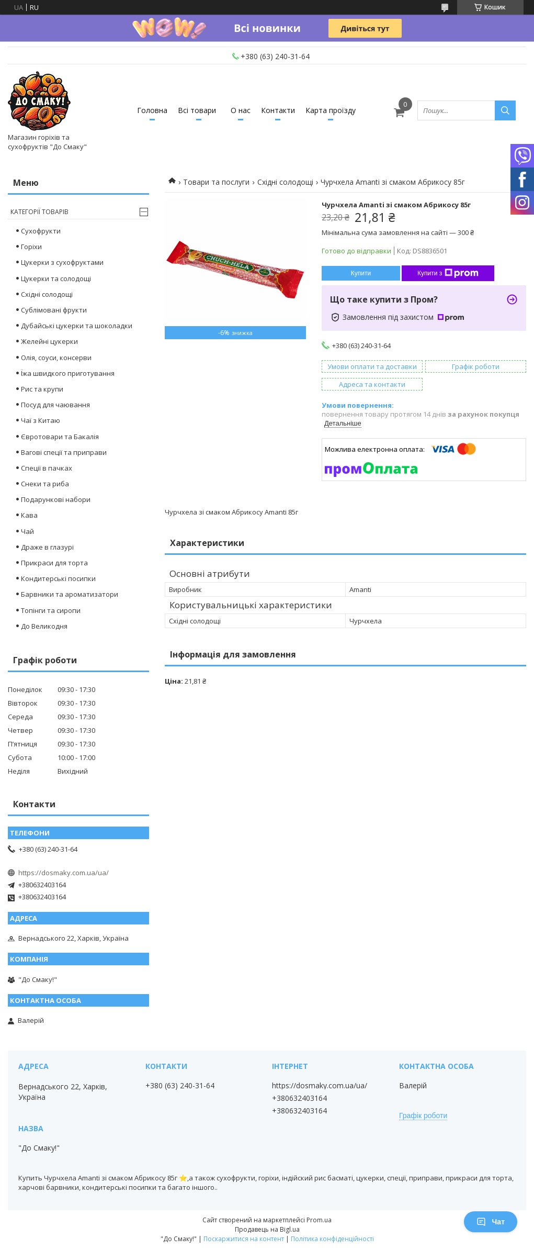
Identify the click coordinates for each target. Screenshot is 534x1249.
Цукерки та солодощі (56, 278)
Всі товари (197, 110)
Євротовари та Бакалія (60, 436)
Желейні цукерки (49, 341)
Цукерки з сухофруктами (62, 262)
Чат (490, 1221)
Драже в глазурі (47, 547)
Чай (27, 531)
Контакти (278, 110)
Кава (29, 515)
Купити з (448, 273)
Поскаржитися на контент (243, 1238)
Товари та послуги (216, 182)
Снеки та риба (45, 483)
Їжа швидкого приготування (68, 373)
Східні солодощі (285, 182)
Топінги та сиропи (51, 610)
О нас (241, 110)
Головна (152, 110)
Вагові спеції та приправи (64, 452)
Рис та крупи (42, 389)
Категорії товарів (39, 211)
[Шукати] (505, 110)
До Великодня (44, 626)
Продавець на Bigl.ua (267, 1229)
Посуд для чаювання (55, 404)
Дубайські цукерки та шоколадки (76, 325)
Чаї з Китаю (40, 420)
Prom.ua (319, 1219)
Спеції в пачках (46, 468)
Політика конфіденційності (332, 1238)
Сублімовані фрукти (54, 310)
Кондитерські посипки (58, 578)
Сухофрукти (41, 231)
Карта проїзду (330, 110)
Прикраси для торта (54, 562)
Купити (361, 273)
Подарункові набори (55, 499)
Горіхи (31, 246)
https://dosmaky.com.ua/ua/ (63, 872)
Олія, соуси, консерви (56, 357)
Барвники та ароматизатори (69, 594)
